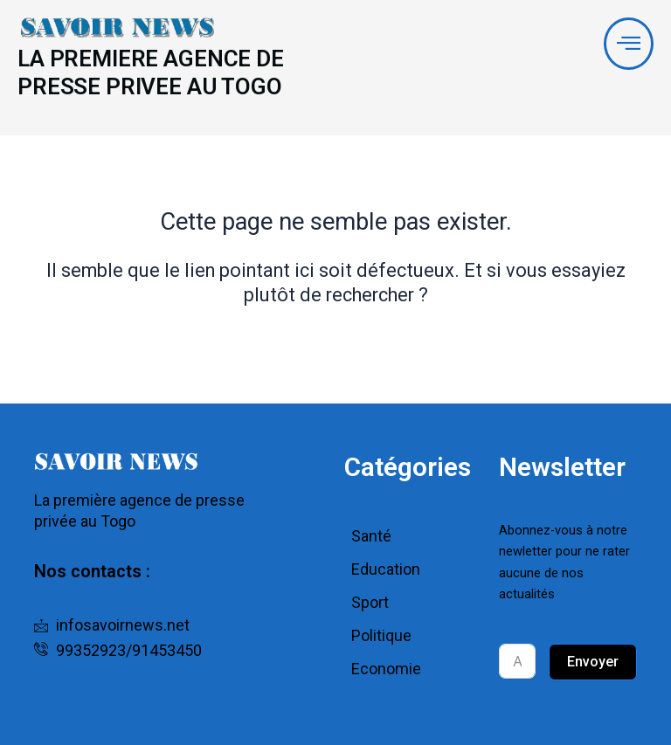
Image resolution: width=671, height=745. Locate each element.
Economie (386, 669)
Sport (370, 603)
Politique (381, 636)
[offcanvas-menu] (628, 44)
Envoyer (593, 662)
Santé (371, 537)
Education (385, 570)
